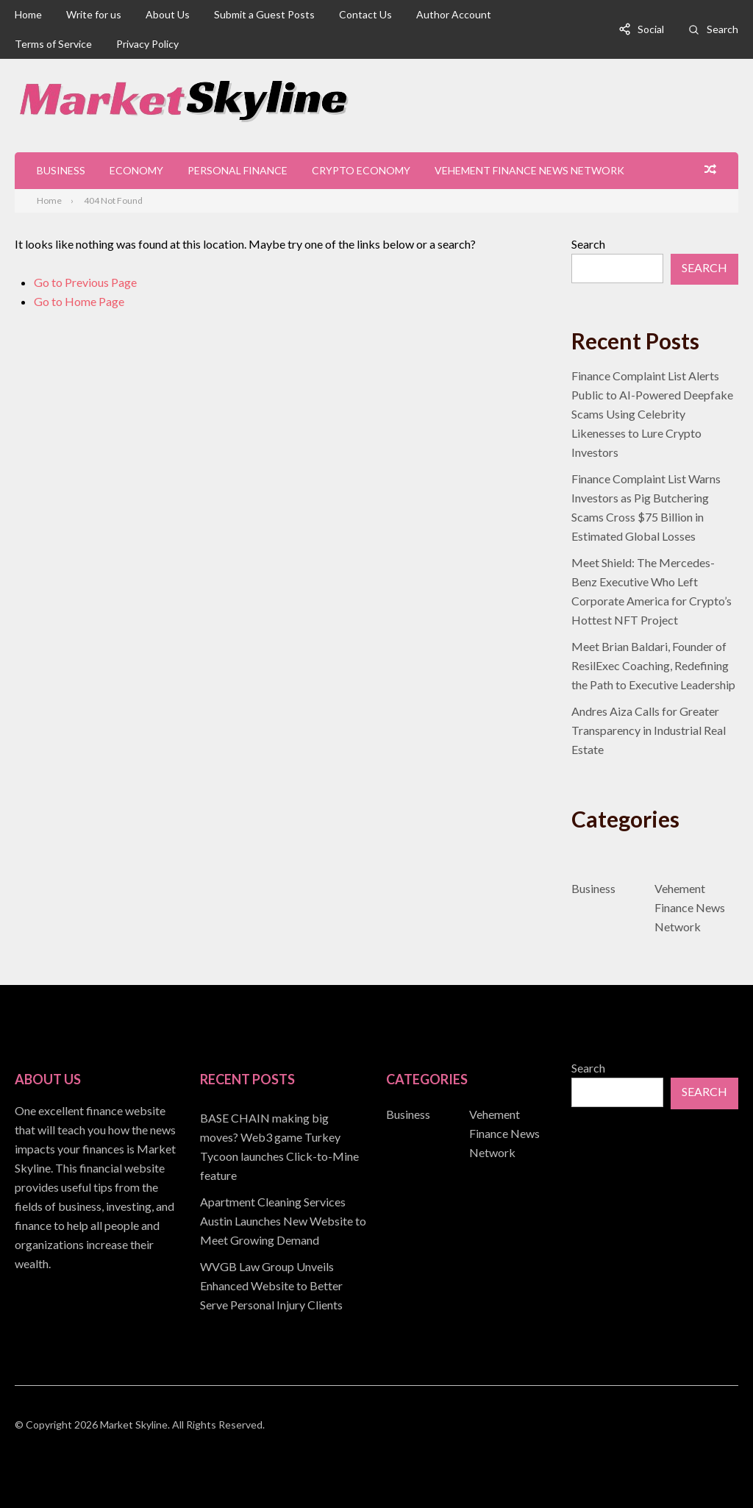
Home (28, 14)
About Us (168, 14)
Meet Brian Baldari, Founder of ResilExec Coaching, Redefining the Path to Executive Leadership (653, 665)
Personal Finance (238, 170)
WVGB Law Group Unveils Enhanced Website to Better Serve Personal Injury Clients (271, 1285)
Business (61, 170)
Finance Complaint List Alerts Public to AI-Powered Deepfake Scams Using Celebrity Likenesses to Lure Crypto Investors (652, 414)
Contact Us (365, 14)
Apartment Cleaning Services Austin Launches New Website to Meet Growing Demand (283, 1221)
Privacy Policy (147, 44)
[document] (283, 1211)
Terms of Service (53, 44)
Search (722, 29)
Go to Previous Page (85, 282)
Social (651, 29)
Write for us (93, 14)
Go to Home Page (79, 301)
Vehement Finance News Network (529, 170)
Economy (136, 170)
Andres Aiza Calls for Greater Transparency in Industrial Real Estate (648, 730)
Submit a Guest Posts (264, 14)
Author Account (453, 14)
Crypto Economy (361, 170)
